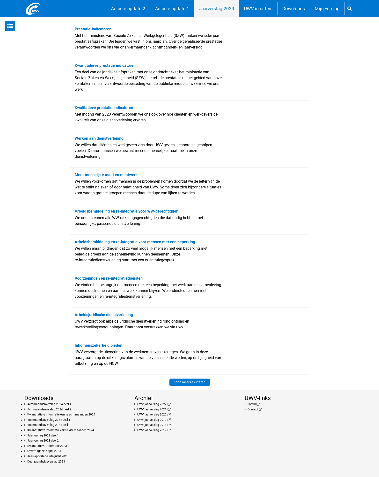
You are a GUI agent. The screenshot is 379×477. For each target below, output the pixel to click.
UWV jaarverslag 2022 (152, 404)
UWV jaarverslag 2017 (152, 430)
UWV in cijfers (258, 8)
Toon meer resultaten (189, 382)
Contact (253, 409)
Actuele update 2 (128, 8)
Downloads (293, 8)
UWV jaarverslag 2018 (152, 425)
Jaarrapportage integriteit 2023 (47, 456)
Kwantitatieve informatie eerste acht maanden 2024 (61, 414)
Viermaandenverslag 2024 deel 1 (48, 420)
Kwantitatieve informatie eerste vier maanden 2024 (60, 430)
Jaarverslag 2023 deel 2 (43, 440)
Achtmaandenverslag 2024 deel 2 (49, 409)
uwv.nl (252, 404)
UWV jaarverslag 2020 (152, 414)
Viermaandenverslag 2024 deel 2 (48, 425)
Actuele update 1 (172, 8)
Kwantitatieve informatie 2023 (47, 446)
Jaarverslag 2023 (216, 8)
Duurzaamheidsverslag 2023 (46, 461)
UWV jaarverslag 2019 (152, 420)
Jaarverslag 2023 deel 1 (43, 435)
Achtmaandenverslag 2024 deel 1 (49, 404)
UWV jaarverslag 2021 (152, 409)
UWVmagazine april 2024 (44, 451)
